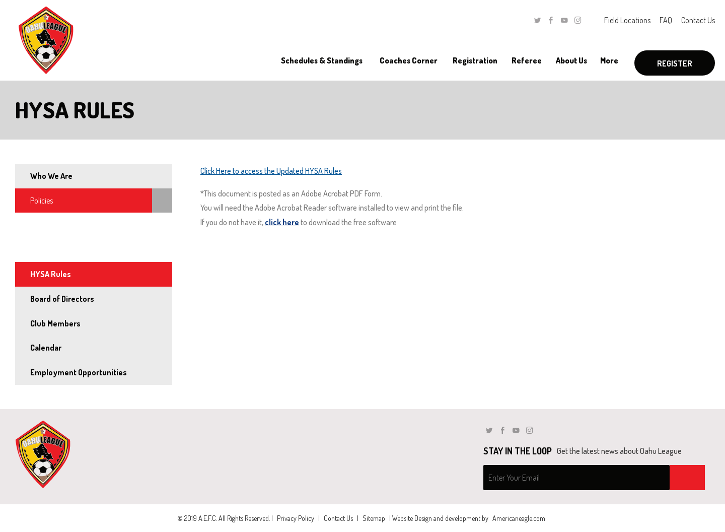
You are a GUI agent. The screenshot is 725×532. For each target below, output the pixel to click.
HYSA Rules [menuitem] (50, 274)
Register (674, 63)
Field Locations (627, 20)
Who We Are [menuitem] (51, 176)
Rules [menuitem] (38, 249)
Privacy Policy (295, 518)
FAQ (666, 20)
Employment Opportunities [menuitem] (78, 372)
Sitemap (373, 518)
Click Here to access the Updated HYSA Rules (271, 171)
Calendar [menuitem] (45, 348)
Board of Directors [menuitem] (62, 299)
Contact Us (698, 20)
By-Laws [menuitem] (43, 225)
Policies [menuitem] (41, 200)
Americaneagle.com (518, 518)
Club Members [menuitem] (55, 323)
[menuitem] (322, 60)
